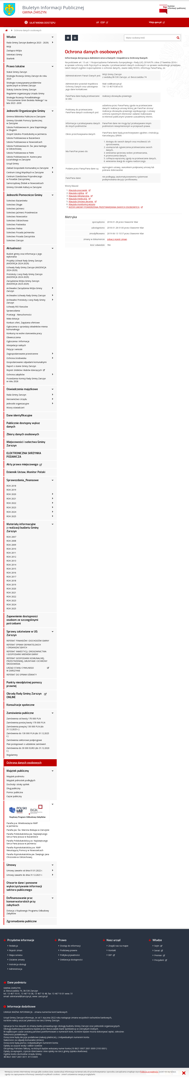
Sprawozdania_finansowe (22, 480)
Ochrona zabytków (15, 374)
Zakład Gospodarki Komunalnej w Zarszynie (27, 168)
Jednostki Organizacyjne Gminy (25, 111)
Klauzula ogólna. (76, 193)
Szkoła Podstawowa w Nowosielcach (24, 142)
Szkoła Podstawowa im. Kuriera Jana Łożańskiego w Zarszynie (23, 158)
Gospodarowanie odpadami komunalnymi (26, 362)
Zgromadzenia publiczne (21, 921)
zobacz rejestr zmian (117, 239)
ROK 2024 (11, 511)
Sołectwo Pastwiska (16, 224)
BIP (110, 955)
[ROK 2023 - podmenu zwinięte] (52, 507)
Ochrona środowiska (16, 358)
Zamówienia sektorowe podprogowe (24, 740)
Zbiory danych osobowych (22, 434)
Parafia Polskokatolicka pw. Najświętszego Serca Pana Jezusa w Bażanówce (26, 835)
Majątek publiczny (17, 771)
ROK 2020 (11, 494)
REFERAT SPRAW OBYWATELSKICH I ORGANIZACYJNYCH (23, 646)
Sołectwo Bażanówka (16, 200)
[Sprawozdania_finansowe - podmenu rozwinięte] (52, 480)
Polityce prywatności (149, 1071)
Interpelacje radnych (16, 345)
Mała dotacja (12, 318)
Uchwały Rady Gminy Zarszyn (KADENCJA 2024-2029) (26, 269)
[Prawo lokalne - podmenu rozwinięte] (52, 66)
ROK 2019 (11, 489)
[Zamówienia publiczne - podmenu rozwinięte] (52, 713)
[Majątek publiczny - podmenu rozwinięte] (52, 770)
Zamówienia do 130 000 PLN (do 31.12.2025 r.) (27, 735)
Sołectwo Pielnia (14, 228)
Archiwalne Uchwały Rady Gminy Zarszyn (26, 295)
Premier (158, 955)
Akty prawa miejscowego (22, 464)
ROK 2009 (11, 544)
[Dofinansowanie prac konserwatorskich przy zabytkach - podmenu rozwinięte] (52, 898)
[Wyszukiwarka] (150, 38)
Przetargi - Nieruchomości (18, 314)
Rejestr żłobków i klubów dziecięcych (24, 370)
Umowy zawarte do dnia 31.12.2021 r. (24, 875)
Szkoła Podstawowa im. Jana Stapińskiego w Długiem (26, 128)
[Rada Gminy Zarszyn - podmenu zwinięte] (52, 394)
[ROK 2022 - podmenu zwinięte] (52, 502)
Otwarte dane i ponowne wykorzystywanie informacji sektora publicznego (24, 886)
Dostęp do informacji (70, 945)
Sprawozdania (13, 310)
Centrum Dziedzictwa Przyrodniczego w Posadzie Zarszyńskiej (24, 178)
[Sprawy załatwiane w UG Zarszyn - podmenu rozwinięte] (52, 631)
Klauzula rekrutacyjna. (79, 195)
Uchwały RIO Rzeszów (17, 306)
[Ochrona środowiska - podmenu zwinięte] (52, 358)
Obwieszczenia (13, 337)
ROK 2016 (11, 572)
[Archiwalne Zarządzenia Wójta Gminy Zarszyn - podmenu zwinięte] (52, 288)
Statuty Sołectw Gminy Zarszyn (21, 89)
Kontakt (112, 950)
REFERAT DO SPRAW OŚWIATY (21, 674)
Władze (11, 37)
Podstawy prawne (68, 950)
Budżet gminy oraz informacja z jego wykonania (24, 255)
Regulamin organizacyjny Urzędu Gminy (25, 93)
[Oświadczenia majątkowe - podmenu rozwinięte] (52, 389)
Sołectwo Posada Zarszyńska (20, 236)
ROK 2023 (11, 507)
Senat (157, 950)
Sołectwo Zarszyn (15, 240)
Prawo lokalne (15, 66)
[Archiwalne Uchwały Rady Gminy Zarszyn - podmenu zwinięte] (52, 295)
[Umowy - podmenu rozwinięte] (52, 865)
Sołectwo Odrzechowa (17, 220)
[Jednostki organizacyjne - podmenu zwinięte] (52, 403)
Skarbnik (10, 58)
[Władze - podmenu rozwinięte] (52, 37)
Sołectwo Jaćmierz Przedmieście (22, 212)
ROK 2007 (11, 536)
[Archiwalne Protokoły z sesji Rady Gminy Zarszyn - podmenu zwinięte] (52, 299)
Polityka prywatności (70, 955)
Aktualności (13, 248)
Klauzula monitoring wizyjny (82, 204)
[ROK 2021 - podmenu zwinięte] (52, 498)
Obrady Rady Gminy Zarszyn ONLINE (23, 695)
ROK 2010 (11, 548)
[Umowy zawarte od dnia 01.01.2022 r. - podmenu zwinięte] (52, 870)
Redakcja (13, 945)
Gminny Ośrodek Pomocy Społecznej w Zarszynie (24, 122)
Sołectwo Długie (14, 204)
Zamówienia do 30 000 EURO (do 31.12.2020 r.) (27, 749)
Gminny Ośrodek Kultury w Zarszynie (24, 187)
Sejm (156, 945)
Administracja (15, 969)
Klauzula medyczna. (78, 198)
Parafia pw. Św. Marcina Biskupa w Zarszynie (27, 830)
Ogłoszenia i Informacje (17, 341)
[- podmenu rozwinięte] (52, 804)
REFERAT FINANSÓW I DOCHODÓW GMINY (27, 640)
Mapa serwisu (15, 955)
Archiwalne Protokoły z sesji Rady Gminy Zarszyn (25, 301)
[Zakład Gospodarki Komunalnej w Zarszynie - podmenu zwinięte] (52, 167)
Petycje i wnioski (14, 349)
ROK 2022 (11, 503)
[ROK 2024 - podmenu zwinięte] (52, 511)
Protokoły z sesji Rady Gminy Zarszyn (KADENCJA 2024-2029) (24, 275)
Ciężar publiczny (14, 796)
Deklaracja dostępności (71, 959)
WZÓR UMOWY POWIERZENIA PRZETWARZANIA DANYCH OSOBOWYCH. (104, 207)
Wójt (8, 46)
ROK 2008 (11, 540)
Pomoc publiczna (14, 792)
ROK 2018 (11, 485)
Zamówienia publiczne (20, 713)
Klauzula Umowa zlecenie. (81, 201)
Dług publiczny (13, 788)
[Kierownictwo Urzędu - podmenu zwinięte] (52, 399)
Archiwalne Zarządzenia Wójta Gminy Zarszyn (24, 289)
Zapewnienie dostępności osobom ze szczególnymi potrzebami (22, 620)
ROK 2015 (11, 568)
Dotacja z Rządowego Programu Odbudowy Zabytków (27, 912)
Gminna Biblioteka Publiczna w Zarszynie (25, 116)
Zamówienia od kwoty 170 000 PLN (23, 718)
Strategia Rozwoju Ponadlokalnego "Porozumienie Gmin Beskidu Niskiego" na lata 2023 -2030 (26, 100)
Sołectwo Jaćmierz (15, 208)
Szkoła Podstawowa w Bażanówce (23, 138)
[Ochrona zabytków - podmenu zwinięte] (52, 374)
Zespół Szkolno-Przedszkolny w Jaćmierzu (26, 134)
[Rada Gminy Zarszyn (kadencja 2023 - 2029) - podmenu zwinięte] (52, 42)
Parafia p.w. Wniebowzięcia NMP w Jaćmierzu (22, 824)
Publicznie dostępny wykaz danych (23, 424)
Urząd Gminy (12, 163)
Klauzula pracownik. (78, 190)
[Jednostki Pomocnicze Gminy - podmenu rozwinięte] (52, 195)
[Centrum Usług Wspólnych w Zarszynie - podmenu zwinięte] (52, 172)
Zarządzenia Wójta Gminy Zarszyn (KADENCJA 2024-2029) (22, 282)
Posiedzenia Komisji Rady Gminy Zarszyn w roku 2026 (26, 380)
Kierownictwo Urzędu (16, 399)
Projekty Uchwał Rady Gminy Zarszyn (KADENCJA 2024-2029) (24, 262)
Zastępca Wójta (14, 50)
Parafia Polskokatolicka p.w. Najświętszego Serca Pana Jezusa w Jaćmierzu (27, 842)
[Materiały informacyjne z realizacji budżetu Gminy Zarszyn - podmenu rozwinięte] (52, 524)
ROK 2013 (11, 560)
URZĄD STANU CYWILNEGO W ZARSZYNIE (20, 669)
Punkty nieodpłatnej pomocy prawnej (24, 684)
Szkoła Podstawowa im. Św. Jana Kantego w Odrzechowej (26, 147)
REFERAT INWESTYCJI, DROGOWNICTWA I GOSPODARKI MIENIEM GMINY (26, 653)
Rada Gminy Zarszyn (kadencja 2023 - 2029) (27, 42)
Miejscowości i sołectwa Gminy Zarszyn (25, 443)
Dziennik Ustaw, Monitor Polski (25, 472)
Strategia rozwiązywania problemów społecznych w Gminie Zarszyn (23, 84)
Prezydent (159, 960)
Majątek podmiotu (15, 776)
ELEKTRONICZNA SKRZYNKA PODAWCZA (23, 455)
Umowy (11, 865)
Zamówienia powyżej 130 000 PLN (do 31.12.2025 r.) (25, 728)
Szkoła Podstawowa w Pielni (20, 152)
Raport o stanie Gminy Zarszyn (21, 366)
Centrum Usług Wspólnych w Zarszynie (25, 172)
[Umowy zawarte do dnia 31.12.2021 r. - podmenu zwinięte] (52, 874)
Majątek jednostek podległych (20, 780)
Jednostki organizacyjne (17, 403)
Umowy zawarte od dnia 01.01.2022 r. (24, 870)
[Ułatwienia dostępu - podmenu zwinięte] (40, 22)
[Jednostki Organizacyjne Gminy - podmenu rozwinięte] (52, 111)
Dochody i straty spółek (17, 784)
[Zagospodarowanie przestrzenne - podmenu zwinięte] (52, 353)
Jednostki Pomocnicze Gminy (24, 195)
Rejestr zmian (15, 950)
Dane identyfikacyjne (19, 415)
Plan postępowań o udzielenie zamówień (26, 744)
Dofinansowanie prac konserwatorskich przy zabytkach (20, 901)
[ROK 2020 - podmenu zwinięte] (52, 494)
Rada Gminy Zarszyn (16, 394)
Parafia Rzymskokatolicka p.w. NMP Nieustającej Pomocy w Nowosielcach (24, 849)
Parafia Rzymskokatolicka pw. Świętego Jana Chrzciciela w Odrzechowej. (27, 855)
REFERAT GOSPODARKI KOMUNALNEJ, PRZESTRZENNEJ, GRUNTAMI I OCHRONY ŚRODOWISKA (26, 661)
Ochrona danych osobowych (27, 30)
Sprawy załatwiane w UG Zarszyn (22, 633)
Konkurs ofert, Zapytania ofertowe (23, 322)
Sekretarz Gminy (14, 54)
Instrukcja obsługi (17, 964)
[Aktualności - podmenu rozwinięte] (52, 248)
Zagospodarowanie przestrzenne (22, 353)
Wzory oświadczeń (15, 407)
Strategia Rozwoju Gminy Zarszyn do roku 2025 (26, 77)
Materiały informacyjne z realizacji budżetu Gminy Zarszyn (22, 527)
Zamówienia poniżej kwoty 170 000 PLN (25, 722)
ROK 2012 (11, 556)
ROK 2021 (11, 498)
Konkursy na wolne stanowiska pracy (24, 333)
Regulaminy (12, 754)
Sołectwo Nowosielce (16, 216)
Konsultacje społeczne (20, 705)
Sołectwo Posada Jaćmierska (20, 232)
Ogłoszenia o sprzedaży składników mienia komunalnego (27, 328)
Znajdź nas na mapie (118, 945)
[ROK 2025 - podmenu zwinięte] (52, 516)
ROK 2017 (11, 576)
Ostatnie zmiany (17, 959)
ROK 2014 (11, 564)
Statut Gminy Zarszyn (16, 72)
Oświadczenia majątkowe (22, 389)
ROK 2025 (11, 516)
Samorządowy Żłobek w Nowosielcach (25, 183)
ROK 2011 (11, 552)
